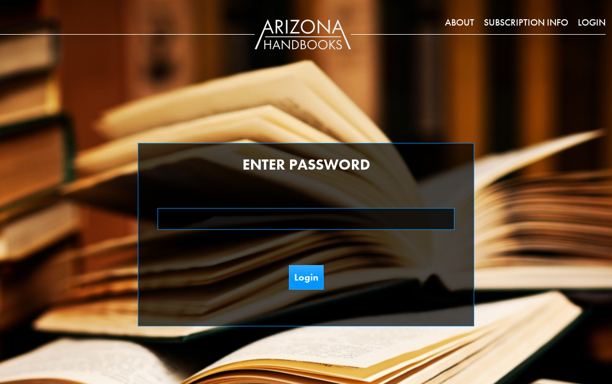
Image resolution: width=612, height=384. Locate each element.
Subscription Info (526, 22)
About (459, 22)
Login (592, 22)
